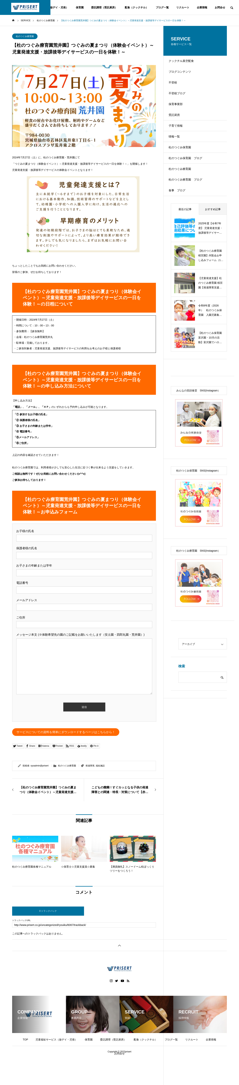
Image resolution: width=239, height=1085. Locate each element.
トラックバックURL (21, 920)
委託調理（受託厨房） (104, 7)
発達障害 (90, 765)
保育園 (80, 7)
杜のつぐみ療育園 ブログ (189, 205)
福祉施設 (100, 765)
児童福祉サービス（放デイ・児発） (56, 1039)
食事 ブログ (180, 218)
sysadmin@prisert (40, 765)
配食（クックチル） (136, 7)
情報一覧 (177, 153)
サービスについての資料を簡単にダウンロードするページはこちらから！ (65, 732)
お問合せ (220, 7)
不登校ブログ (180, 101)
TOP (25, 1039)
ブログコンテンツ (183, 75)
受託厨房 (177, 127)
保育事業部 (178, 114)
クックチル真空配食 (184, 62)
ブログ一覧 (162, 7)
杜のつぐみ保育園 (183, 166)
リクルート (182, 7)
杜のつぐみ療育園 (25, 36)
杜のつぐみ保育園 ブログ (189, 179)
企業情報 (202, 7)
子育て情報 (178, 140)
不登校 (175, 88)
